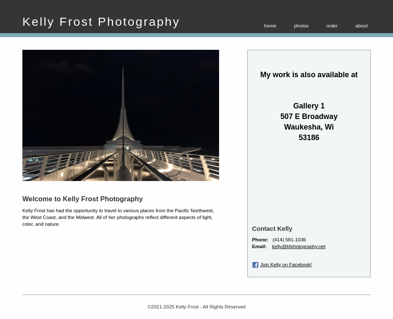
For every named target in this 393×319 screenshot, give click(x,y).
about (361, 25)
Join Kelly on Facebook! (286, 264)
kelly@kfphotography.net (298, 246)
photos (301, 25)
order (332, 25)
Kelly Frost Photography (101, 21)
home (270, 25)
